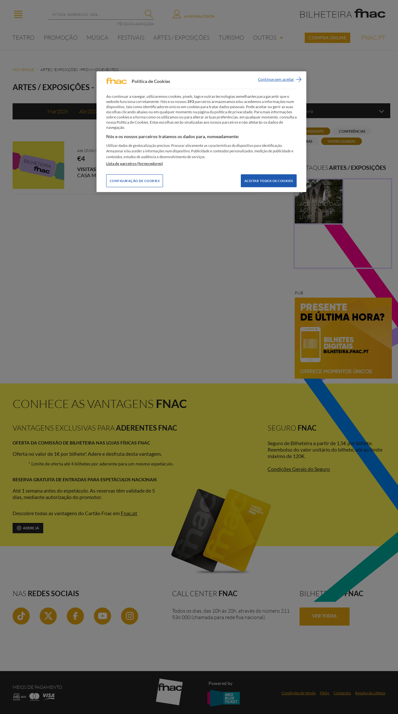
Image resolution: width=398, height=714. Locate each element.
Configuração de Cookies (135, 181)
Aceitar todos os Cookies (268, 181)
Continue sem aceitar (276, 79)
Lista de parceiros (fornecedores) (134, 163)
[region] (201, 131)
